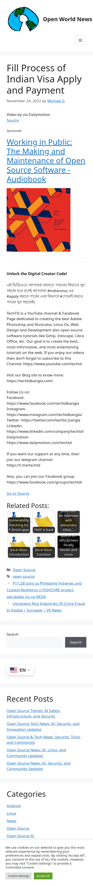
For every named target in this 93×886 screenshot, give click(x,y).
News (11, 820)
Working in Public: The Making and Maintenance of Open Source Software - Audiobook (46, 160)
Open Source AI (20, 835)
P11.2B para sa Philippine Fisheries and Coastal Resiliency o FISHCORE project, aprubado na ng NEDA (44, 590)
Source (13, 120)
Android (14, 805)
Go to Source (18, 493)
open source (24, 576)
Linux (11, 813)
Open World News (67, 19)
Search (13, 634)
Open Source (24, 569)
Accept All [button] (43, 876)
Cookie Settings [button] (18, 876)
